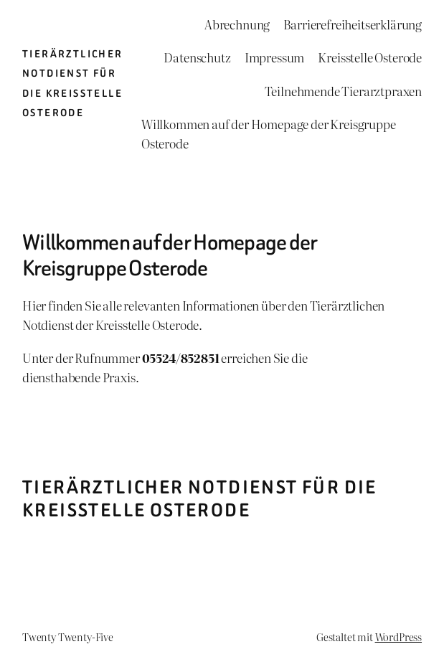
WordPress (398, 636)
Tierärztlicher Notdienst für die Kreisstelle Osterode (199, 498)
